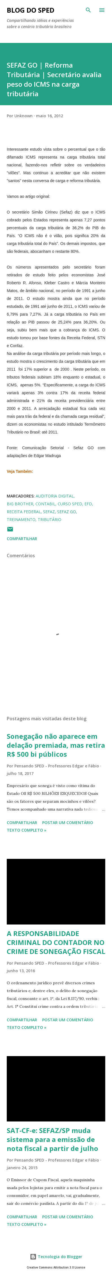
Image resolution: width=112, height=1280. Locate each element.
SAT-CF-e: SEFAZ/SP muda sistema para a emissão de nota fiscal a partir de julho (52, 1139)
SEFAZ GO (66, 511)
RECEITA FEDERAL (24, 511)
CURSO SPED (70, 503)
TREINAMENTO (21, 519)
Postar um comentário (67, 822)
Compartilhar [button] (22, 538)
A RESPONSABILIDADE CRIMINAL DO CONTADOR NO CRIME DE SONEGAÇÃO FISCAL (56, 942)
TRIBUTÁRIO (49, 519)
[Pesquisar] (88, 10)
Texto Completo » (26, 830)
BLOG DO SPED (30, 10)
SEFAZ (49, 511)
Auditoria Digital (55, 496)
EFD (88, 503)
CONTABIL (45, 503)
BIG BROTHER (20, 503)
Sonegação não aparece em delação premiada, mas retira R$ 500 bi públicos (56, 745)
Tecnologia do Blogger (56, 1256)
